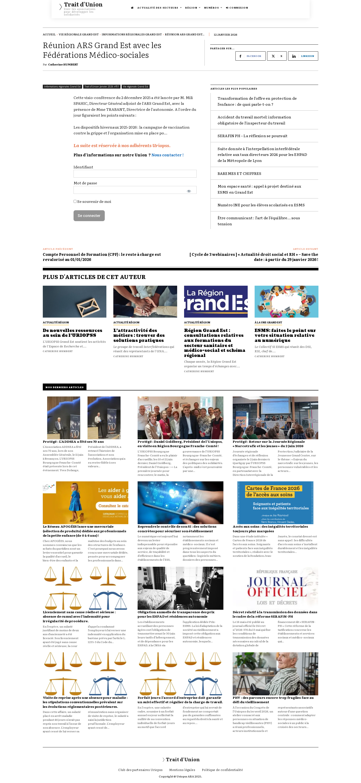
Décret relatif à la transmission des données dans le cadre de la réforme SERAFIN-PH (275, 614)
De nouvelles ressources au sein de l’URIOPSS (72, 333)
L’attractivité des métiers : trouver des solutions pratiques (139, 336)
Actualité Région (56, 322)
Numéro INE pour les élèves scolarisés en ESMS (261, 204)
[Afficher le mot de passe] (189, 191)
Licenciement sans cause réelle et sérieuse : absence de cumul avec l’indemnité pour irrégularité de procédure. (79, 616)
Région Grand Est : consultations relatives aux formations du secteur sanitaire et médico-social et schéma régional (214, 343)
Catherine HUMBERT (63, 64)
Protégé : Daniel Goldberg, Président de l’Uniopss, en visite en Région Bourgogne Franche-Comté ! (180, 443)
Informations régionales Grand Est (132, 34)
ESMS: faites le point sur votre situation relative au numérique (285, 336)
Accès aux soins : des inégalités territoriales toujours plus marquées (270, 528)
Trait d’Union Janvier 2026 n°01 (101, 87)
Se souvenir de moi (92, 201)
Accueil (49, 34)
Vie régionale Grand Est (79, 34)
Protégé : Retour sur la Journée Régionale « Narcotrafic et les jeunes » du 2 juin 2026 (269, 443)
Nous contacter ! (167, 155)
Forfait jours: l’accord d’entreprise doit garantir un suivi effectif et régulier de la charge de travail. (180, 699)
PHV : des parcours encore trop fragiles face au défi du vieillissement (273, 699)
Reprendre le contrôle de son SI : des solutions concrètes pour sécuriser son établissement (177, 528)
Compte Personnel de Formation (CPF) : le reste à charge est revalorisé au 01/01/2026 (102, 256)
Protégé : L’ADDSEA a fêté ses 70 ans (73, 441)
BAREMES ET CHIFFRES (240, 173)
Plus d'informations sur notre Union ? (112, 155)
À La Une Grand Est (268, 322)
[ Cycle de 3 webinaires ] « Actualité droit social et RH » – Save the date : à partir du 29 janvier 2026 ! (254, 256)
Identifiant (83, 167)
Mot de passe (85, 183)
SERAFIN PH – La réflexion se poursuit (252, 135)
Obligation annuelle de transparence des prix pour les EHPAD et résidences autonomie (176, 614)
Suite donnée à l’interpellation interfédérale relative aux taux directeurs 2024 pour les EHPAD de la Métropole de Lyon (262, 154)
